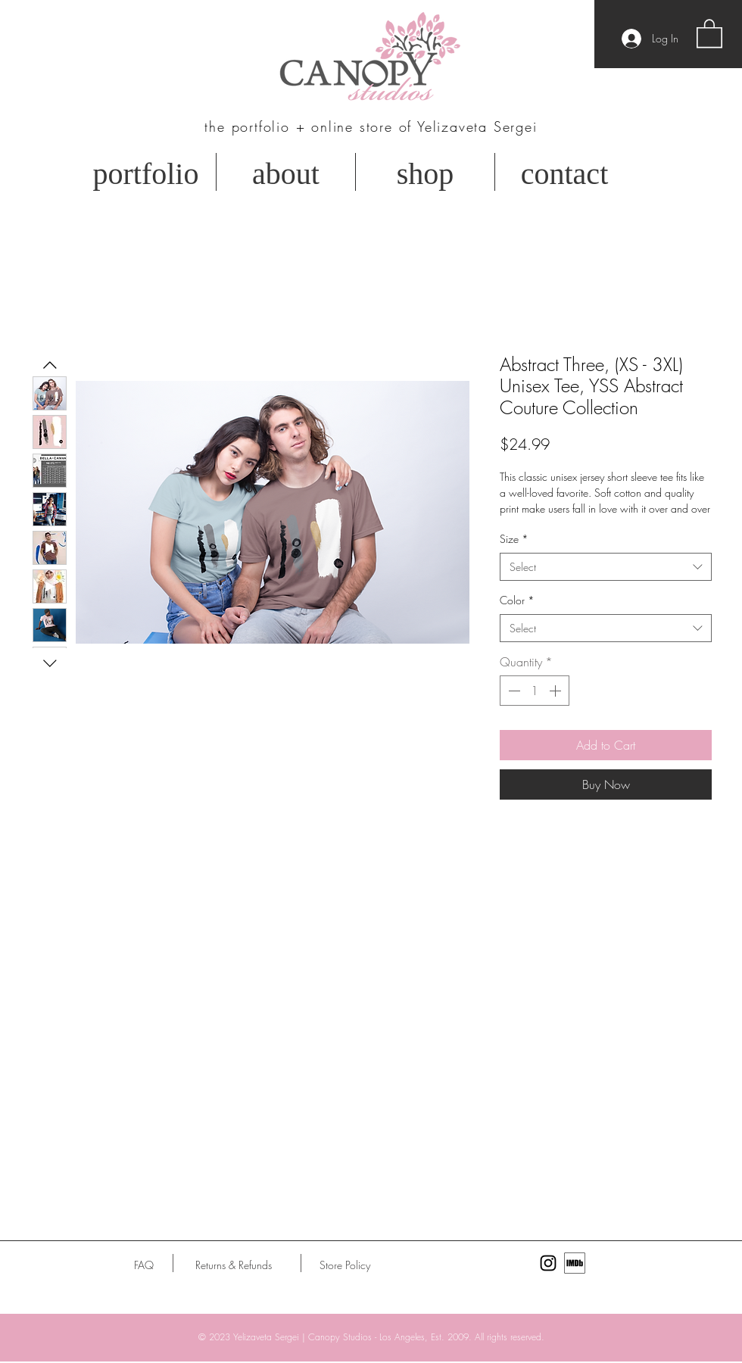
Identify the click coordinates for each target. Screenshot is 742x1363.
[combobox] (606, 567)
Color (517, 600)
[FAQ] (144, 1265)
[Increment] (556, 690)
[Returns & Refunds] (233, 1265)
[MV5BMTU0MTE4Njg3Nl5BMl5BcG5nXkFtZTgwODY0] (574, 1263)
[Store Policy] (345, 1265)
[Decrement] (512, 690)
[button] (709, 32)
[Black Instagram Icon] (548, 1263)
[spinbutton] (534, 690)
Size (514, 539)
